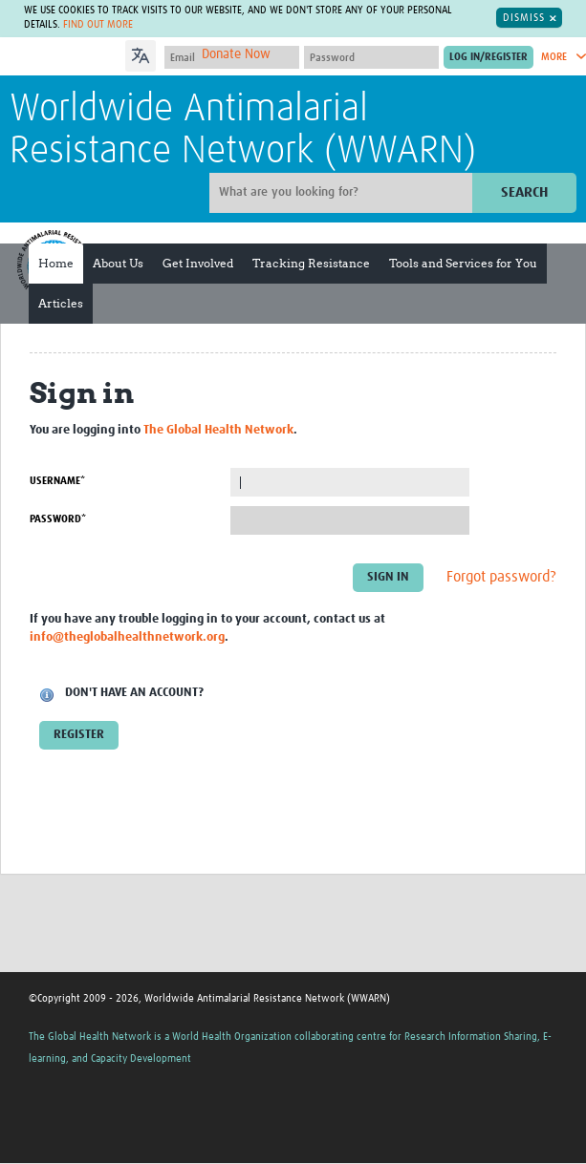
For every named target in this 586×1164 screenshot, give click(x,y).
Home (56, 263)
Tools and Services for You (463, 263)
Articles (60, 303)
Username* (57, 481)
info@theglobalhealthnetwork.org (127, 637)
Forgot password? (501, 577)
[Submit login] (488, 57)
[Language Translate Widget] (194, 53)
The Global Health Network (218, 430)
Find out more (98, 25)
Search (524, 192)
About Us (118, 263)
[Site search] (343, 193)
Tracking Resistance (311, 263)
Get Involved (198, 263)
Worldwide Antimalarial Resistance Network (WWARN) (243, 131)
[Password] (371, 57)
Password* (58, 519)
